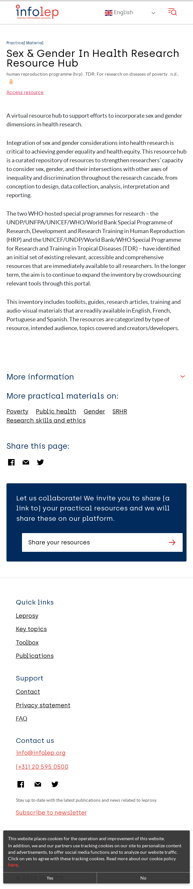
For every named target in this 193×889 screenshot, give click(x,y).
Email (26, 462)
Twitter (40, 462)
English (119, 13)
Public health (56, 411)
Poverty (17, 411)
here (13, 865)
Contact (28, 691)
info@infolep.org (41, 752)
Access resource (25, 93)
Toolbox (27, 642)
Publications (35, 655)
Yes (50, 878)
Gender (94, 411)
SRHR (120, 411)
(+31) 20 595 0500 (42, 766)
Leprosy (27, 615)
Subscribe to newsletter (51, 812)
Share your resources (59, 542)
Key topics (31, 629)
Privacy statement (43, 705)
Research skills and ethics (46, 420)
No (143, 878)
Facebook (11, 462)
